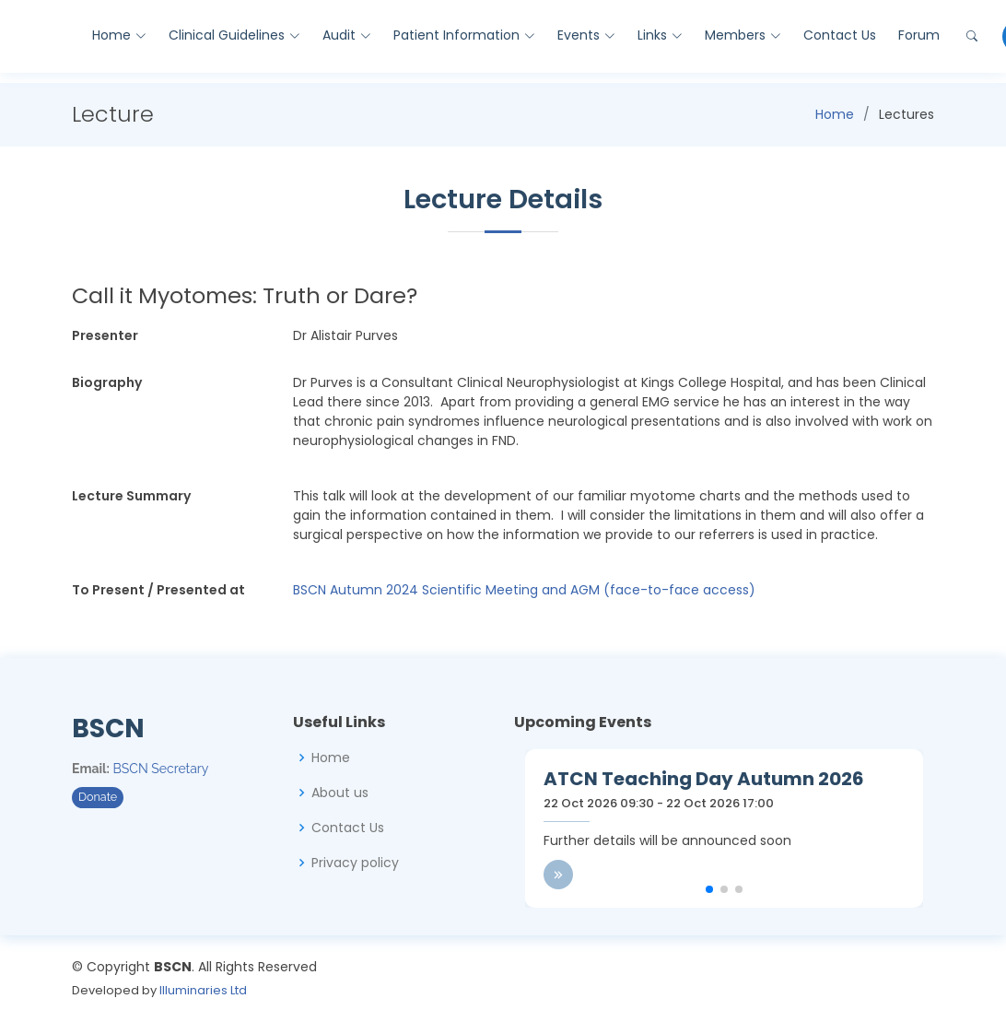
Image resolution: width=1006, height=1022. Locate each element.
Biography (107, 382)
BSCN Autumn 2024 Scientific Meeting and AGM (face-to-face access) (524, 590)
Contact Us (839, 35)
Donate (97, 797)
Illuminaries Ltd (203, 990)
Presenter (105, 335)
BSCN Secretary (161, 768)
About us (339, 792)
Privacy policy (355, 862)
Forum (919, 35)
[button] (709, 889)
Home (834, 114)
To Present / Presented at (158, 590)
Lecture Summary (131, 496)
